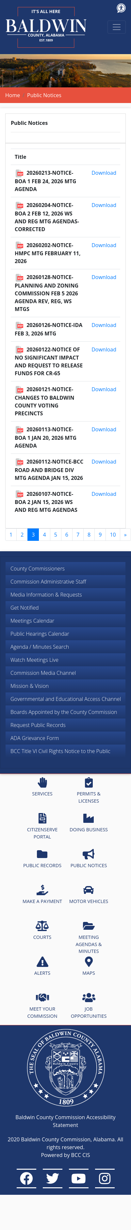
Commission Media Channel (43, 672)
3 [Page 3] (33, 534)
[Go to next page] (125, 534)
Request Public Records (38, 725)
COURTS (42, 930)
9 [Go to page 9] (100, 534)
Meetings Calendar (32, 620)
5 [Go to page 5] (55, 534)
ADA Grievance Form (34, 738)
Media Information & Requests (46, 594)
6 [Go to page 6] (66, 534)
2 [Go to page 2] (22, 534)
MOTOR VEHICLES (88, 894)
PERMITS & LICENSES (89, 790)
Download (103, 172)
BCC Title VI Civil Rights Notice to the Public (60, 751)
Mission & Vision (29, 685)
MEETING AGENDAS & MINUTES (88, 937)
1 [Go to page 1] (10, 534)
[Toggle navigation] (116, 27)
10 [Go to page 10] (113, 534)
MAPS (88, 966)
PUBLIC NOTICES (89, 858)
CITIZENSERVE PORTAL (42, 826)
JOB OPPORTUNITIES (89, 1005)
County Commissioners (37, 568)
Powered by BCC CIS (65, 1155)
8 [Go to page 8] (89, 534)
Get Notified (24, 607)
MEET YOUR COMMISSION (42, 1005)
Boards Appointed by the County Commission (63, 712)
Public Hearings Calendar (39, 633)
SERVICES (42, 787)
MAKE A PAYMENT (42, 894)
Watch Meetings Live (34, 659)
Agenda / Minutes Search (39, 646)
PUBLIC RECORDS (42, 858)
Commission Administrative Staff (48, 581)
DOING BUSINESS (89, 823)
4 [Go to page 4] (44, 534)
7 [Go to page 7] (77, 534)
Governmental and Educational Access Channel (65, 699)
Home (12, 95)
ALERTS (42, 966)
